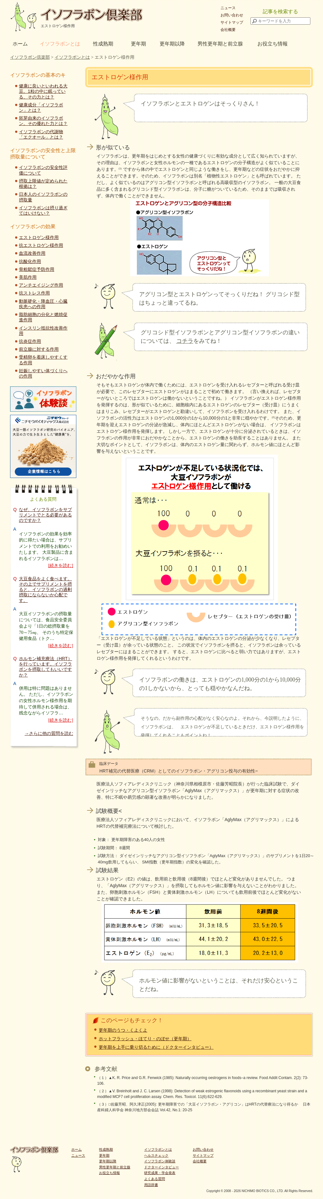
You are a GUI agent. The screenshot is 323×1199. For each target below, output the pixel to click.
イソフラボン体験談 (159, 1161)
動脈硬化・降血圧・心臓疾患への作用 (43, 304)
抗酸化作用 (30, 261)
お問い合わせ (231, 15)
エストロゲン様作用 (39, 237)
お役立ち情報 (272, 43)
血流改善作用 (32, 253)
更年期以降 (172, 43)
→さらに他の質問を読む (49, 733)
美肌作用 (28, 277)
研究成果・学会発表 (159, 1173)
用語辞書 (151, 1185)
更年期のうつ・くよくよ (123, 1030)
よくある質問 (154, 1179)
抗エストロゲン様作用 (41, 245)
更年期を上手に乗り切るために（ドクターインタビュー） (156, 1047)
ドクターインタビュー (161, 1167)
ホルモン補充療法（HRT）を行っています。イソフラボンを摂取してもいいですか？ (45, 666)
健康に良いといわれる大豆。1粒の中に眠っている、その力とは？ (43, 91)
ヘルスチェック (156, 1155)
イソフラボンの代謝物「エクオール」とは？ (41, 134)
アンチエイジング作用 (41, 285)
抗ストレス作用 (34, 292)
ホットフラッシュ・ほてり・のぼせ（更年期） (145, 1038)
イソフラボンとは (60, 43)
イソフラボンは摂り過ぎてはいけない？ (43, 210)
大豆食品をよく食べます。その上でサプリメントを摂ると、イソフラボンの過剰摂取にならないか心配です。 (45, 589)
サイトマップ (231, 22)
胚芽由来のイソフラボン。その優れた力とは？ (43, 121)
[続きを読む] (60, 565)
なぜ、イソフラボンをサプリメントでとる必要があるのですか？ (45, 515)
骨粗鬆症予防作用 (36, 269)
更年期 (138, 43)
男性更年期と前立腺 (220, 43)
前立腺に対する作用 (39, 349)
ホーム (20, 43)
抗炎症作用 (30, 341)
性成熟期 (103, 43)
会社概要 (228, 29)
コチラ (184, 341)
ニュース (228, 8)
